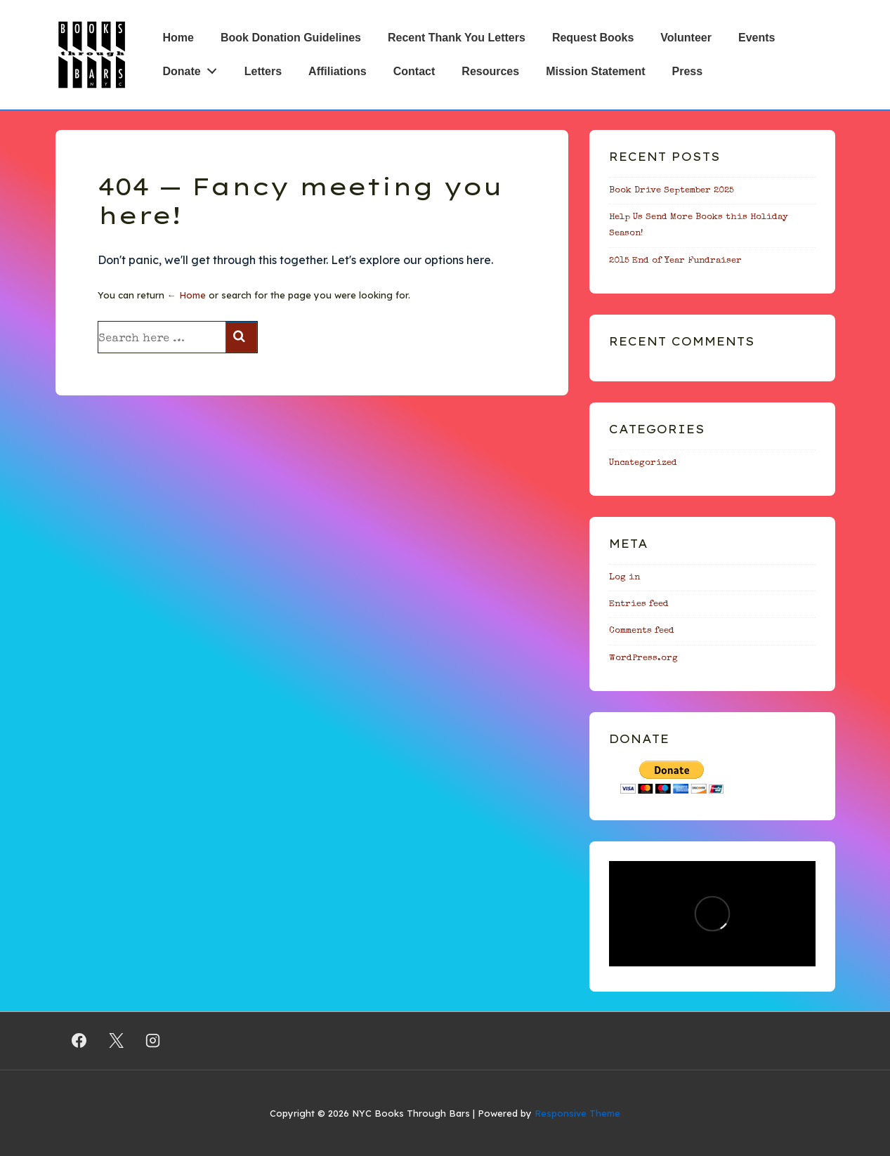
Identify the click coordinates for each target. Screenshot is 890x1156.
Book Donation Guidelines (291, 38)
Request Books (593, 38)
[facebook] (79, 1041)
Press (687, 71)
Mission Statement (595, 71)
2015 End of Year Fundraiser (675, 260)
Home (178, 38)
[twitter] (116, 1041)
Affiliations (337, 71)
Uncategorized (643, 463)
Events (756, 38)
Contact (414, 71)
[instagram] (153, 1041)
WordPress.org (643, 658)
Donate (194, 68)
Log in (624, 577)
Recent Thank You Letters (456, 38)
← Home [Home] (186, 295)
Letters (263, 71)
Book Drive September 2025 (671, 190)
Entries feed (639, 604)
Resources (490, 71)
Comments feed (641, 631)
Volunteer (686, 38)
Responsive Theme (577, 1113)
